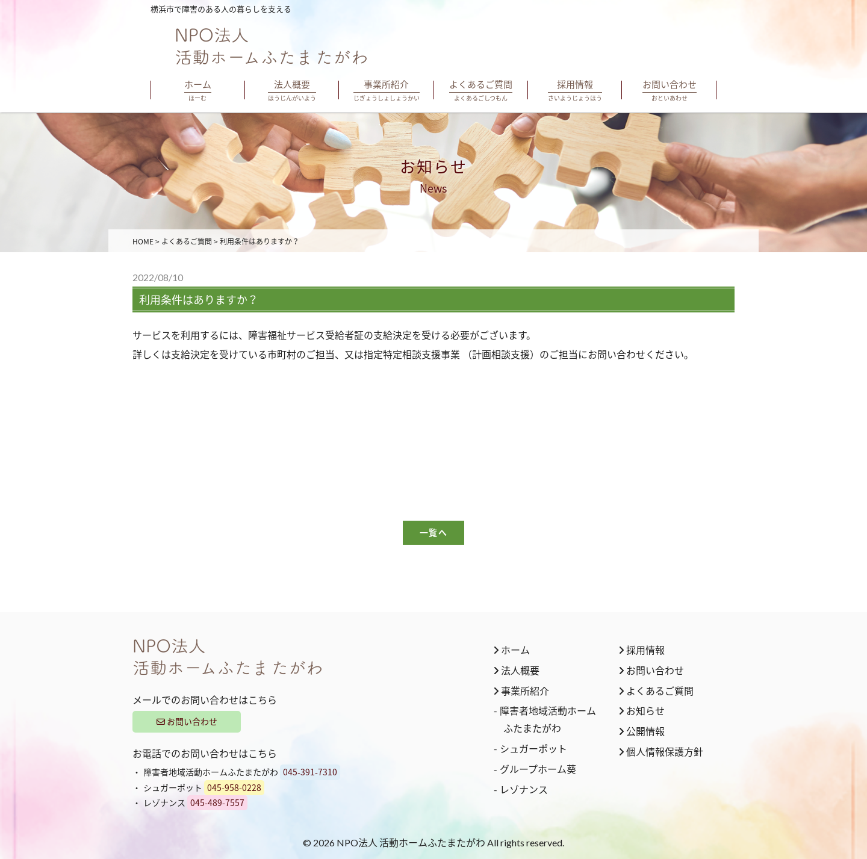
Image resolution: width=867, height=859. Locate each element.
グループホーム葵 (538, 768)
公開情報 (642, 731)
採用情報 (642, 649)
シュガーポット (533, 748)
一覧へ (433, 532)
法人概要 (516, 670)
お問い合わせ (187, 721)
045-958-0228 (234, 787)
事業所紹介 (521, 690)
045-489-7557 (217, 802)
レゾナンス (524, 789)
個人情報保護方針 (661, 751)
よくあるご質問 (656, 690)
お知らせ (642, 710)
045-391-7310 (310, 772)
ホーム (512, 649)
